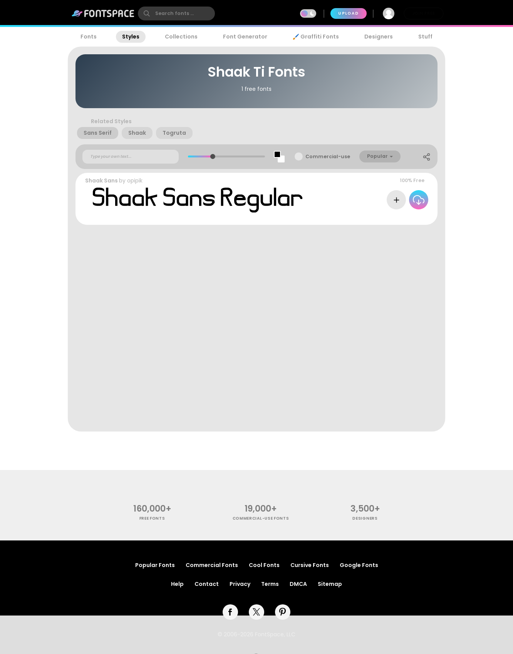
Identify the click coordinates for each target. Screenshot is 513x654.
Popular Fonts (155, 565)
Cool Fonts (264, 565)
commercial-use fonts (261, 518)
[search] (176, 13)
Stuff (425, 36)
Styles (130, 36)
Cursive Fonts (309, 565)
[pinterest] (282, 612)
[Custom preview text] (130, 157)
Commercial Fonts (212, 565)
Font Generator (245, 36)
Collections (181, 36)
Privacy (240, 584)
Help (177, 584)
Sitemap (330, 584)
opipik (134, 180)
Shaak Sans (101, 180)
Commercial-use (327, 156)
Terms (270, 584)
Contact (206, 584)
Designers (378, 36)
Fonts (88, 36)
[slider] (212, 156)
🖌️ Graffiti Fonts (316, 36)
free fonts (152, 518)
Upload (348, 13)
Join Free (423, 13)
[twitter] (256, 612)
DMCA (298, 584)
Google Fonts (359, 565)
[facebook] (230, 612)
